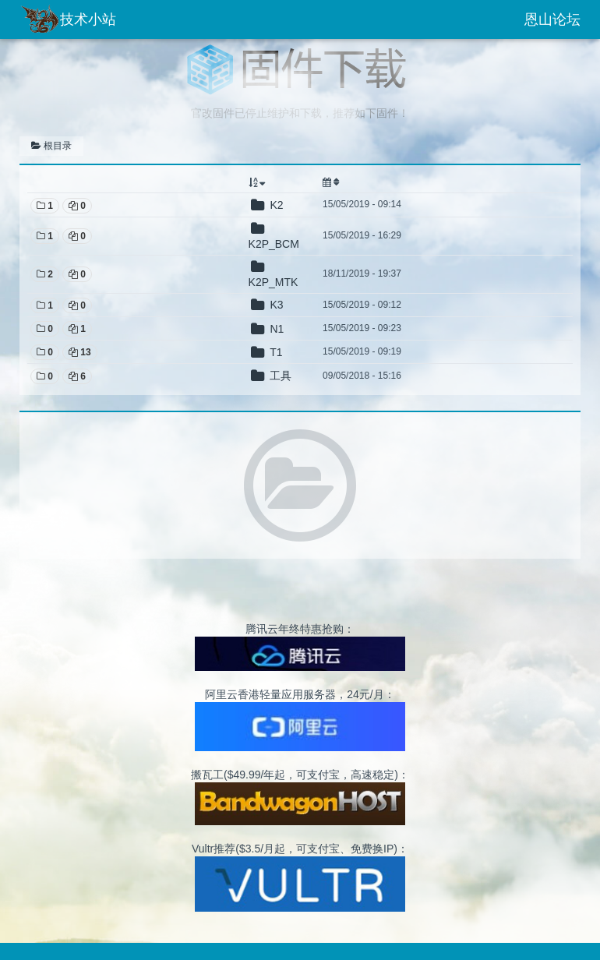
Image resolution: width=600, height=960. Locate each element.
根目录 (51, 145)
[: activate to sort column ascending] (515, 182)
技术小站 (67, 19)
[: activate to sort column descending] (280, 182)
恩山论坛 (552, 19)
